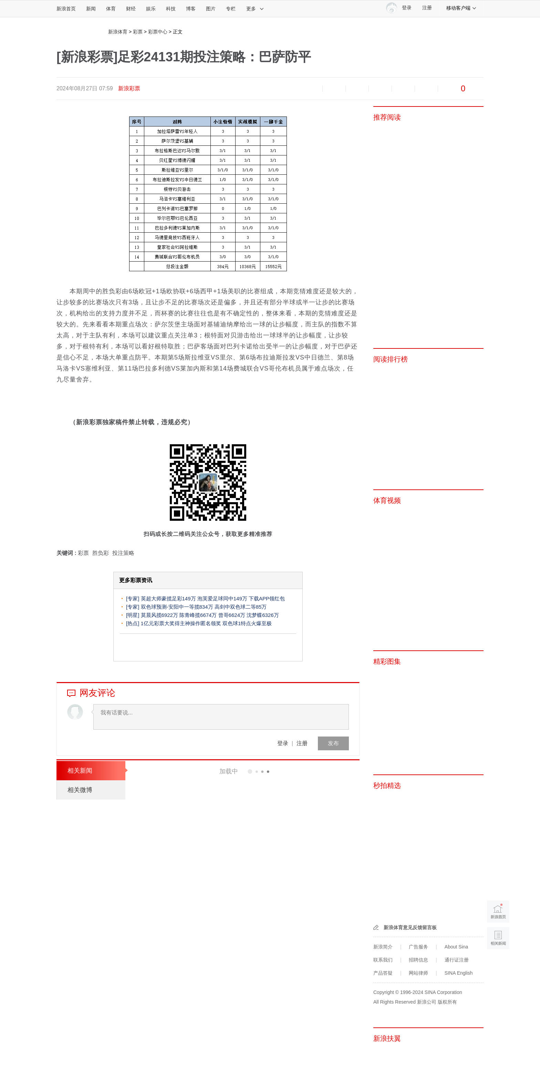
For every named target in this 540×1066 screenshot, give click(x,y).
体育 (111, 8)
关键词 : (67, 553)
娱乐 (151, 8)
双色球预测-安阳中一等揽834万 (177, 607)
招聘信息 (418, 960)
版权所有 (447, 1002)
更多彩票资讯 (135, 580)
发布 (333, 743)
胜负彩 (100, 553)
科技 (171, 8)
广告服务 (418, 947)
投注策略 (123, 553)
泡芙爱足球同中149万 (222, 598)
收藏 (357, 88)
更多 (255, 8)
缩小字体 (311, 88)
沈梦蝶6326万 (263, 615)
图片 (211, 8)
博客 (191, 8)
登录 (282, 743)
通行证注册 (457, 960)
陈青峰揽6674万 (198, 615)
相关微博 (80, 789)
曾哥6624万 (231, 615)
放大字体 (334, 88)
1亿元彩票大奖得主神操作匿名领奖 (181, 623)
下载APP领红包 (267, 598)
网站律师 (418, 973)
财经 (131, 8)
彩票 (138, 31)
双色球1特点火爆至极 (247, 623)
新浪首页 (66, 8)
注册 (427, 7)
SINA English (459, 973)
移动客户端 (461, 8)
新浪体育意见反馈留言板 (410, 927)
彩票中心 (157, 31)
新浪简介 (383, 947)
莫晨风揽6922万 (159, 615)
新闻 (91, 8)
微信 (403, 88)
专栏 (231, 8)
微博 (380, 88)
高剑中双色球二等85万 (241, 607)
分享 (426, 88)
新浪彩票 (129, 88)
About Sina (456, 947)
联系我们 (383, 960)
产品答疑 (383, 973)
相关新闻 (80, 770)
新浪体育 (117, 31)
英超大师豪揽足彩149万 (168, 598)
